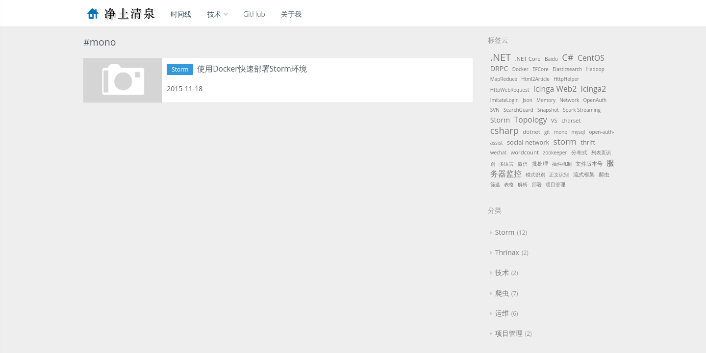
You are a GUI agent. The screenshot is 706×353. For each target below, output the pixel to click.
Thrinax (507, 252)
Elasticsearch (567, 69)
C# (568, 57)
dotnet (531, 131)
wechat (498, 152)
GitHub (254, 14)
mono (560, 131)
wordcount (524, 152)
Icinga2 (593, 88)
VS (554, 120)
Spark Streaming (582, 109)
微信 (523, 163)
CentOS (591, 57)
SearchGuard (518, 109)
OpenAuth (594, 100)
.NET (500, 57)
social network (528, 142)
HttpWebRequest (510, 89)
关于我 (291, 14)
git (547, 131)
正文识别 (559, 174)
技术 (217, 14)
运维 (502, 313)
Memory (545, 100)
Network (569, 100)
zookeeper (555, 152)
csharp (504, 130)
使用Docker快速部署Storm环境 (255, 69)
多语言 (506, 163)
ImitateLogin (504, 100)
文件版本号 (589, 163)
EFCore (540, 69)
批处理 (540, 163)
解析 (523, 184)
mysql (578, 131)
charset (570, 120)
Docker (520, 69)
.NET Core (527, 58)
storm (565, 141)
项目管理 (555, 184)
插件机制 (562, 163)
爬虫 (604, 174)
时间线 (181, 14)
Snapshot (548, 109)
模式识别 (535, 174)
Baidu (551, 58)
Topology (530, 119)
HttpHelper (566, 79)
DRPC (499, 68)
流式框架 (584, 174)
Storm (180, 69)
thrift (587, 142)
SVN (495, 109)
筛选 (495, 184)
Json (527, 100)
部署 (537, 184)
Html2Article (535, 79)
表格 (509, 184)
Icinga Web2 (555, 88)
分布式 (579, 152)
